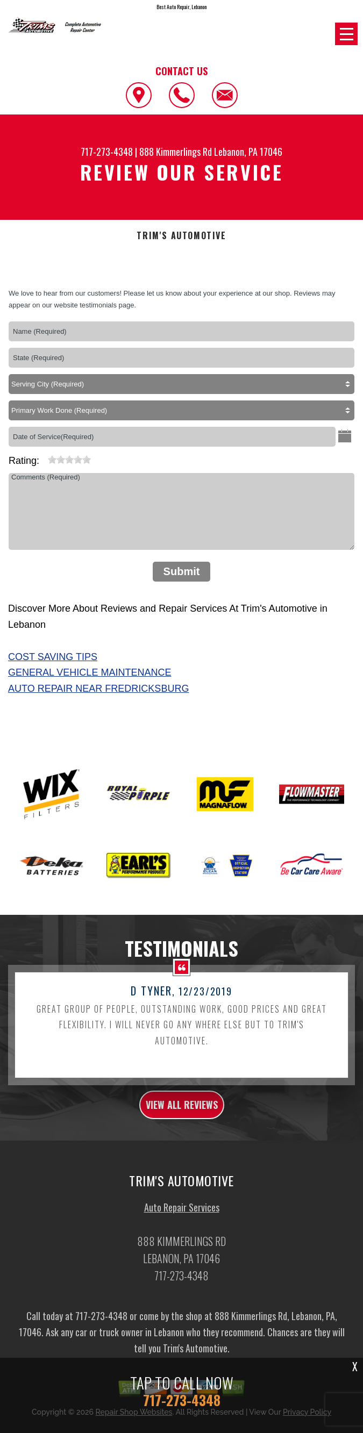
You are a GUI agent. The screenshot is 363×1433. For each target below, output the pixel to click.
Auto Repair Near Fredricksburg (98, 688)
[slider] (69, 459)
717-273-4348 (107, 152)
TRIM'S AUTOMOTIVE (181, 236)
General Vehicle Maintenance (89, 672)
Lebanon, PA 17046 (248, 152)
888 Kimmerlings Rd (175, 152)
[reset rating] (43, 457)
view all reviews (182, 1113)
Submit (181, 571)
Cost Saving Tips (52, 656)
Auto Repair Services (181, 1216)
